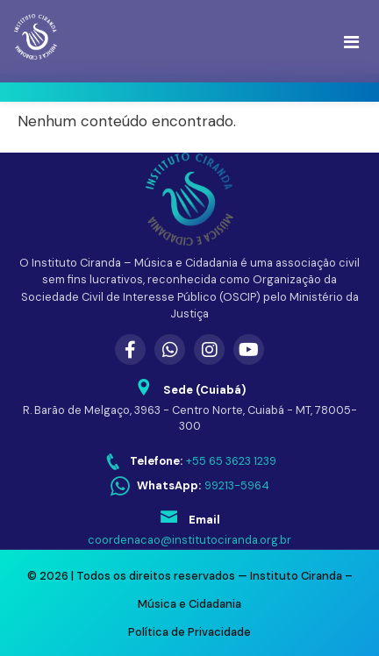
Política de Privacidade (189, 631)
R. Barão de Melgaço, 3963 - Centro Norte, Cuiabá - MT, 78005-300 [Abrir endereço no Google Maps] (190, 418)
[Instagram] (209, 349)
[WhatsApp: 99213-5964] (190, 486)
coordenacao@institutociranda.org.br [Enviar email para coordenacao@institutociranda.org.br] (189, 539)
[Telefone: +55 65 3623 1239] (190, 462)
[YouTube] (248, 349)
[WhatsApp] (169, 349)
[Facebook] (130, 349)
